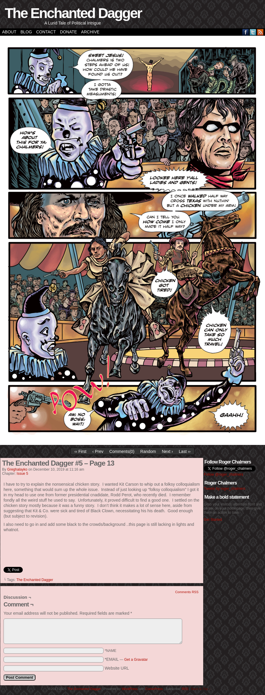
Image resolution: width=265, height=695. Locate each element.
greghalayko (17, 469)
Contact (46, 32)
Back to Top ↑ (201, 689)
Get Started (213, 520)
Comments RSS (186, 592)
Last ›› (185, 451)
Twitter (253, 32)
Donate (68, 32)
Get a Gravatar (136, 660)
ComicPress (154, 689)
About (9, 32)
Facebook (245, 32)
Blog (26, 32)
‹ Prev (97, 451)
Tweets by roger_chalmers (224, 489)
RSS (260, 32)
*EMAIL (126, 659)
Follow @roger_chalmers (223, 474)
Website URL (117, 668)
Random (148, 451)
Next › (167, 451)
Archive (90, 32)
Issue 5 (22, 474)
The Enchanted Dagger (73, 13)
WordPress (130, 689)
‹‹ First (80, 451)
